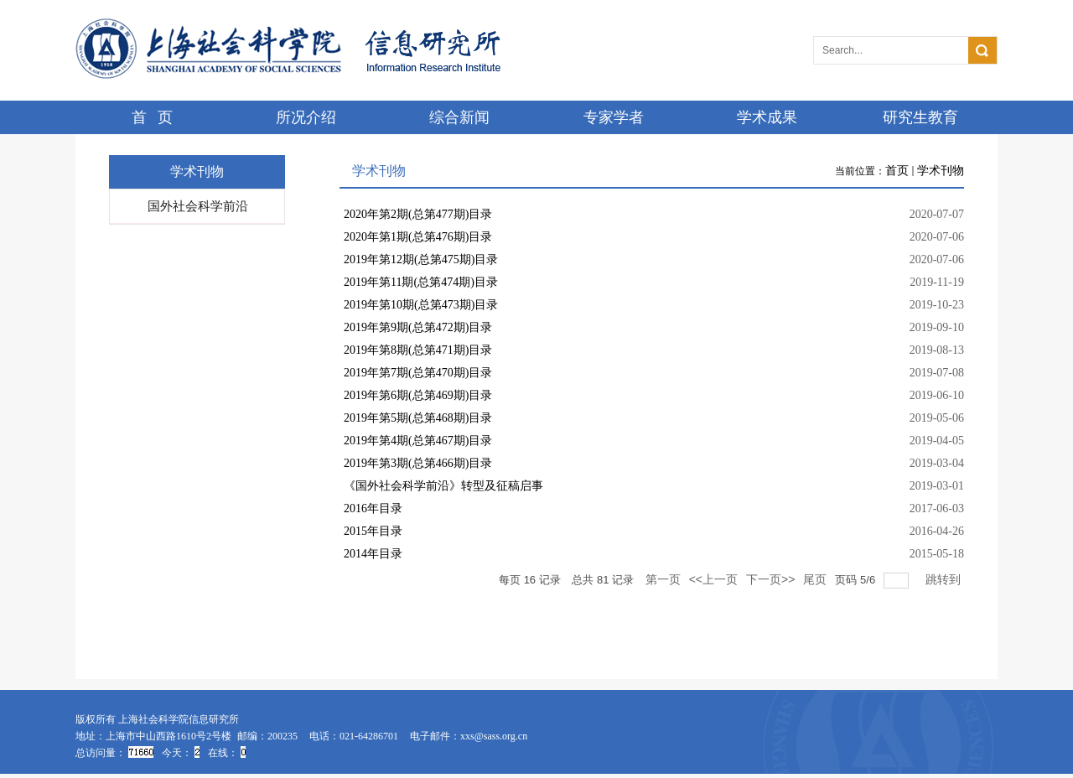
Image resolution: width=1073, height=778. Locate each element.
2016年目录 (373, 508)
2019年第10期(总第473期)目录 (421, 304)
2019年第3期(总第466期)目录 (418, 463)
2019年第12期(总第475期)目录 (421, 259)
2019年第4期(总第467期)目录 (418, 440)
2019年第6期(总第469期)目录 (418, 395)
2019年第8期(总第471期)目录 (418, 350)
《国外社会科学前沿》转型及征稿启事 (443, 486)
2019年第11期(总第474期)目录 (421, 282)
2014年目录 (373, 553)
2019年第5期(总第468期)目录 (418, 418)
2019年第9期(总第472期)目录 (418, 327)
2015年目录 (373, 531)
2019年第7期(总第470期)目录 (418, 372)
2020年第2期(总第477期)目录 (418, 214)
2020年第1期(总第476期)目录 (418, 237)
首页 (897, 170)
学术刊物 (940, 170)
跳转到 (944, 579)
